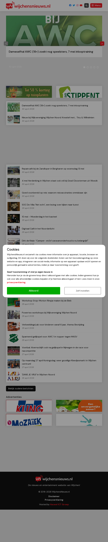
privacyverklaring (16, 282)
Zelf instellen (82, 290)
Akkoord (33, 290)
